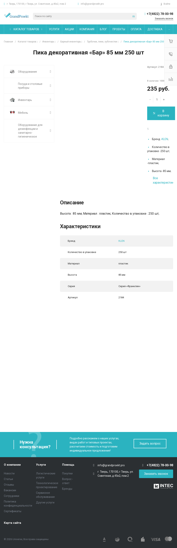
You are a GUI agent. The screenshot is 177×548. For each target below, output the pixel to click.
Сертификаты (12, 511)
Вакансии (10, 490)
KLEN (165, 139)
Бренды (67, 488)
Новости (9, 473)
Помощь (68, 464)
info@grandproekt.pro (92, 4)
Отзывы (9, 484)
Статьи (8, 479)
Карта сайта (12, 523)
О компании (12, 464)
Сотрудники (11, 495)
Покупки (67, 473)
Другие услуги (45, 502)
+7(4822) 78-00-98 (160, 14)
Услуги (41, 464)
